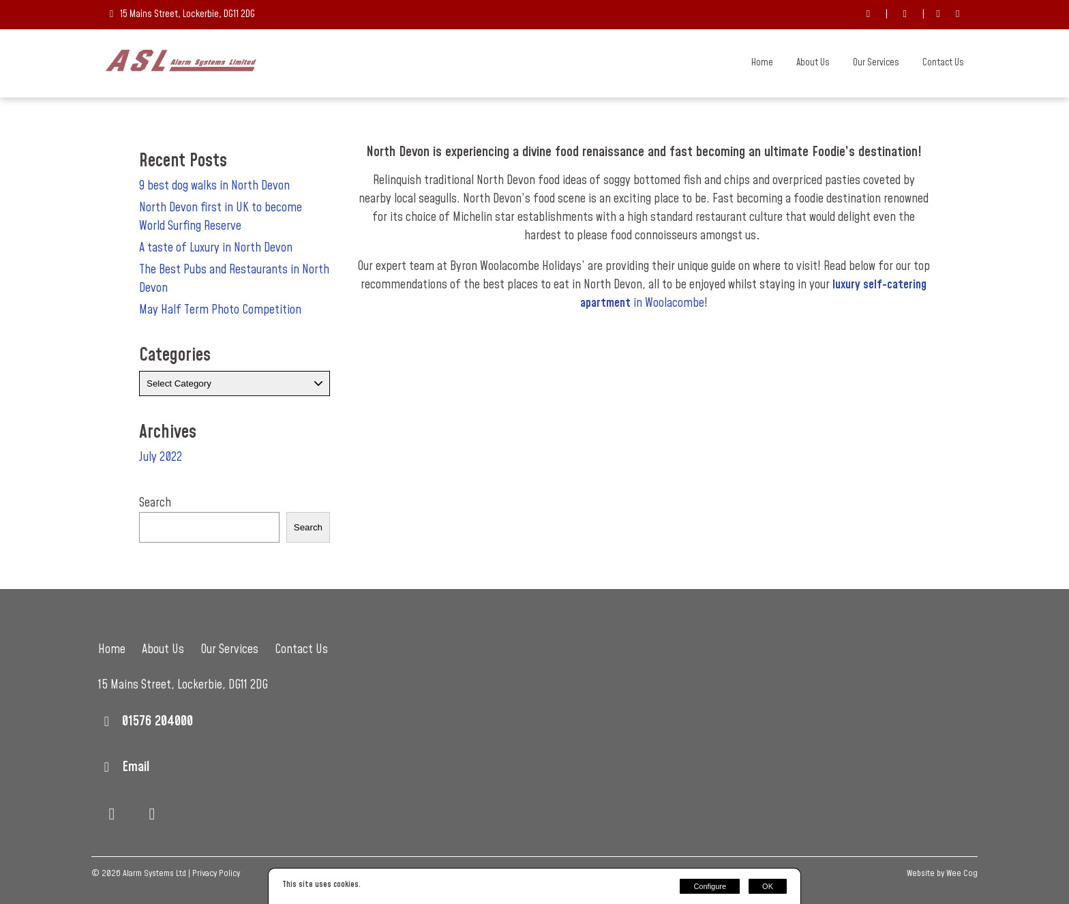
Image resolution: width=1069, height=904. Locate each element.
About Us (813, 63)
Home (762, 63)
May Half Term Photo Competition (220, 309)
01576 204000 (157, 721)
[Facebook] (938, 14)
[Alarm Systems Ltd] (181, 67)
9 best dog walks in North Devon (214, 185)
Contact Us (943, 63)
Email (135, 767)
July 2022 (160, 457)
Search (155, 502)
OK (767, 886)
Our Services (876, 63)
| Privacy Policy (214, 873)
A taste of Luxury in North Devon (215, 247)
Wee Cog (962, 873)
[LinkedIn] (957, 14)
